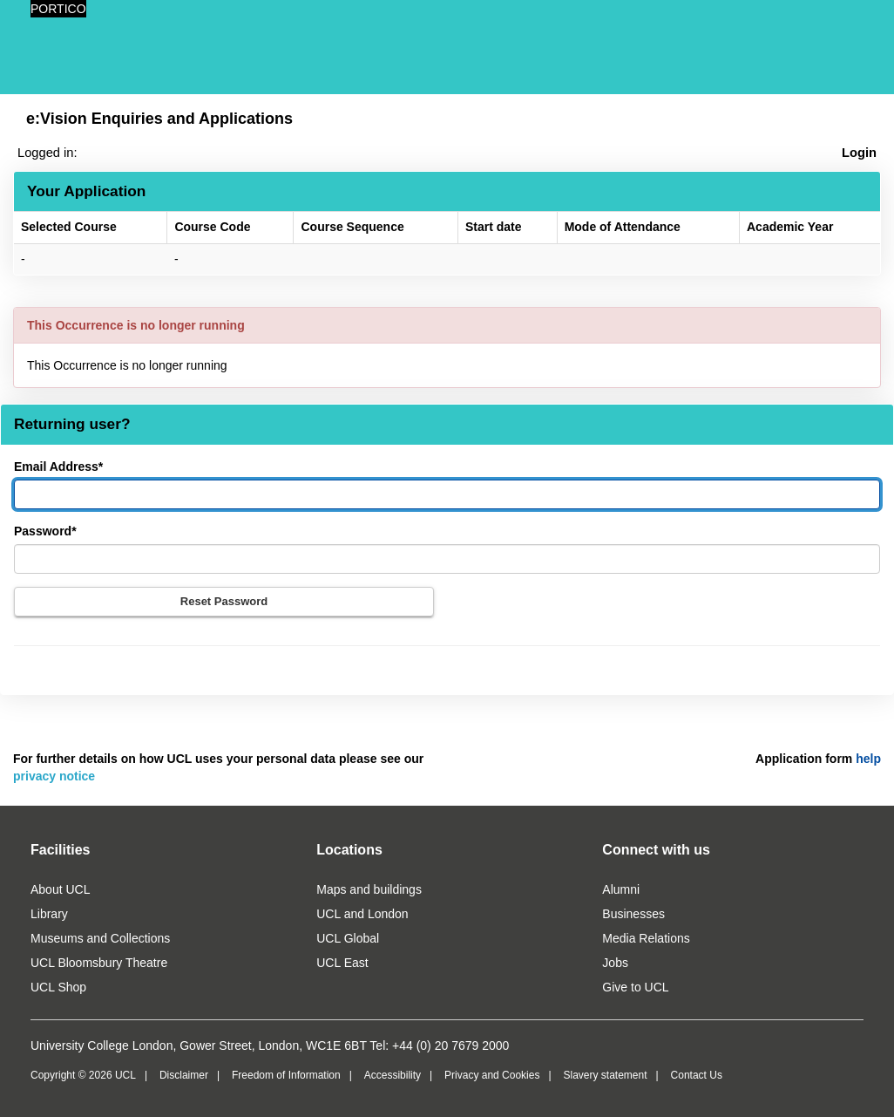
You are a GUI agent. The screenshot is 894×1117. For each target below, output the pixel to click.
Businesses (633, 914)
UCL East (342, 963)
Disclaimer (183, 1075)
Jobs (615, 963)
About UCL (60, 889)
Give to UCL (635, 987)
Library (49, 914)
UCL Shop (58, 987)
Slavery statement (605, 1075)
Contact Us (696, 1075)
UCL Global (347, 938)
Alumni (621, 889)
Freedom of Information (286, 1075)
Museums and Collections (100, 938)
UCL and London (362, 914)
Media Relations (645, 938)
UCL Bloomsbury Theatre (98, 963)
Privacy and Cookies (491, 1075)
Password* (45, 531)
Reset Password (224, 601)
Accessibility (392, 1075)
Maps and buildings (369, 889)
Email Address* (58, 466)
